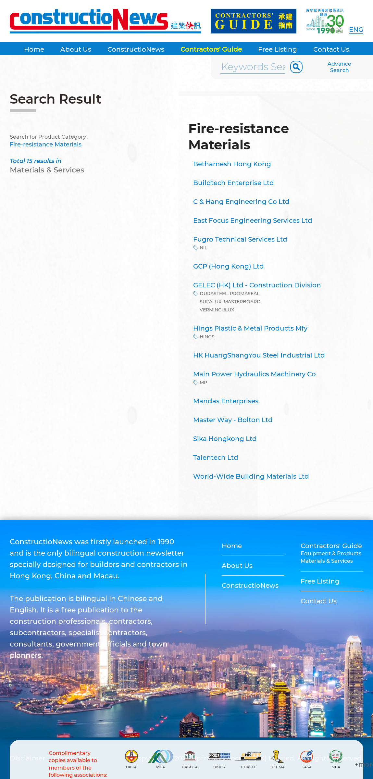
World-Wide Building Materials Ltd (251, 476)
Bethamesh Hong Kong (232, 164)
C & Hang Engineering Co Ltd (241, 202)
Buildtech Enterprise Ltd (233, 183)
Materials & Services (327, 561)
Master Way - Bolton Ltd (233, 420)
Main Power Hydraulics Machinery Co (254, 374)
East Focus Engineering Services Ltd (252, 220)
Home (34, 49)
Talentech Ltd (215, 457)
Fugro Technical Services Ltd (240, 239)
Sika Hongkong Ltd (225, 439)
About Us (75, 49)
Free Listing (277, 49)
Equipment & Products (331, 553)
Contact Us (331, 49)
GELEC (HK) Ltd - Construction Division (257, 285)
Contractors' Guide (211, 49)
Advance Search (340, 67)
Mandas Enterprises (225, 401)
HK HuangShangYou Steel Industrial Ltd (259, 355)
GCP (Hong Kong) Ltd (228, 266)
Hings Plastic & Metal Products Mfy (250, 328)
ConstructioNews (135, 49)
